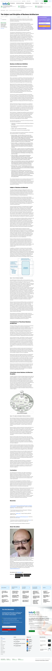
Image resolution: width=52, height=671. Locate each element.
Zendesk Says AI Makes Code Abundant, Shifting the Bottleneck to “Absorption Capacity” (15, 603)
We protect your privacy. (5, 638)
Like (12, 17)
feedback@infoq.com (3, 668)
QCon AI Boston (17, 649)
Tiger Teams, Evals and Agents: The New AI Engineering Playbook (26, 607)
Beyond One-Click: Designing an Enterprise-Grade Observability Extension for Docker (46, 607)
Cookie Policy (47, 668)
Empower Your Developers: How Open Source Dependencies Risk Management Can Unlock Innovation (26, 603)
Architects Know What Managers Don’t (22, 521)
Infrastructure (27, 580)
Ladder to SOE (18, 518)
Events (44, 3)
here (30, 525)
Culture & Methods (35, 3)
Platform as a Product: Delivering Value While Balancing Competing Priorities (26, 598)
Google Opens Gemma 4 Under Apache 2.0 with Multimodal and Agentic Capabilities (36, 603)
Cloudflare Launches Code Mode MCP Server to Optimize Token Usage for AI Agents (15, 598)
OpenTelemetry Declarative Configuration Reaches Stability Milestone (46, 598)
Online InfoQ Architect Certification (18, 647)
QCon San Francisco (18, 654)
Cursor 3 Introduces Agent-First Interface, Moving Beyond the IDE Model (5, 602)
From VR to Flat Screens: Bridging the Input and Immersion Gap (5, 598)
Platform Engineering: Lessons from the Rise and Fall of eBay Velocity (15, 607)
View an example (12, 621)
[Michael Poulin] (1, 20)
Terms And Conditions (42, 668)
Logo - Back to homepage (4, 3)
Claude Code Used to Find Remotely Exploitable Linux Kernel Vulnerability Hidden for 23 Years (5, 607)
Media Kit (2, 657)
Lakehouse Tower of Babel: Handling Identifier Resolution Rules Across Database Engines (36, 599)
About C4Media (3, 655)
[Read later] (15, 18)
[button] (44, 27)
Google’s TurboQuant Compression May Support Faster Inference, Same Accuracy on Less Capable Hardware (36, 608)
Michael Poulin (4, 20)
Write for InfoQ (3, 651)
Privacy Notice (37, 668)
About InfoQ (2, 654)
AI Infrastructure (27, 3)
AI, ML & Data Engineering (35, 594)
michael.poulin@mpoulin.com (15, 573)
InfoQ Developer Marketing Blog (3, 659)
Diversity (2, 661)
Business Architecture (27, 579)
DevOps (41, 3)
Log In (2, 647)
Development (11, 3)
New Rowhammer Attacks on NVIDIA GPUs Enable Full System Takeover (46, 602)
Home (1, 644)
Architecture (19, 577)
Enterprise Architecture (19, 580)
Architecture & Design (19, 3)
